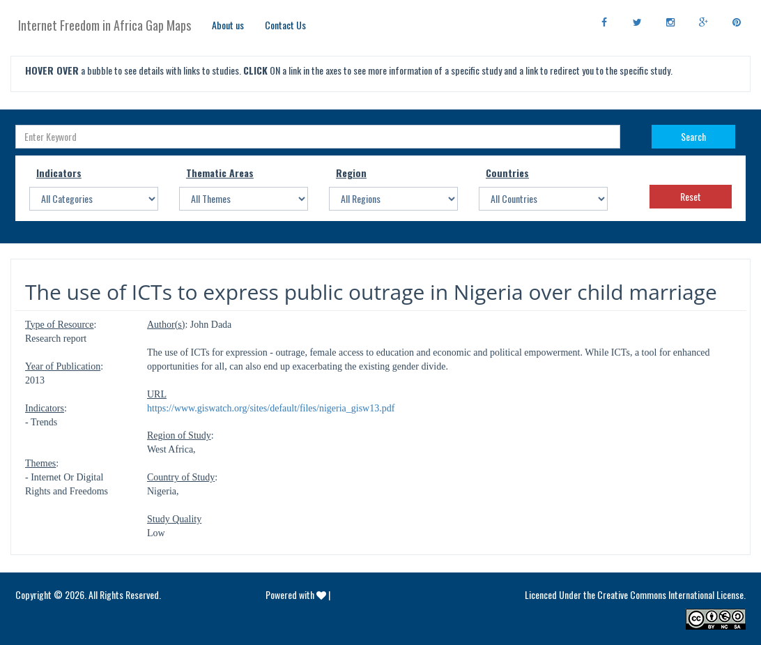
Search (693, 136)
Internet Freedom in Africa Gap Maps (104, 25)
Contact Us (285, 24)
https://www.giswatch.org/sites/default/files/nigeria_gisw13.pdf (270, 408)
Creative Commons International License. (671, 594)
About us (228, 24)
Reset (690, 196)
